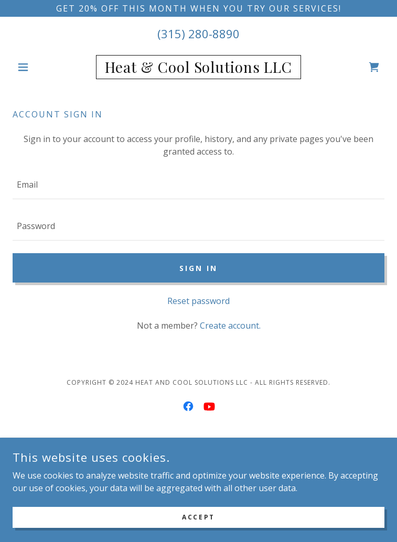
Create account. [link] (230, 325)
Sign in (198, 268)
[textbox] (198, 184)
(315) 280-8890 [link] (198, 33)
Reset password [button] (198, 301)
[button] (40, 67)
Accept (198, 517)
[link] (198, 67)
